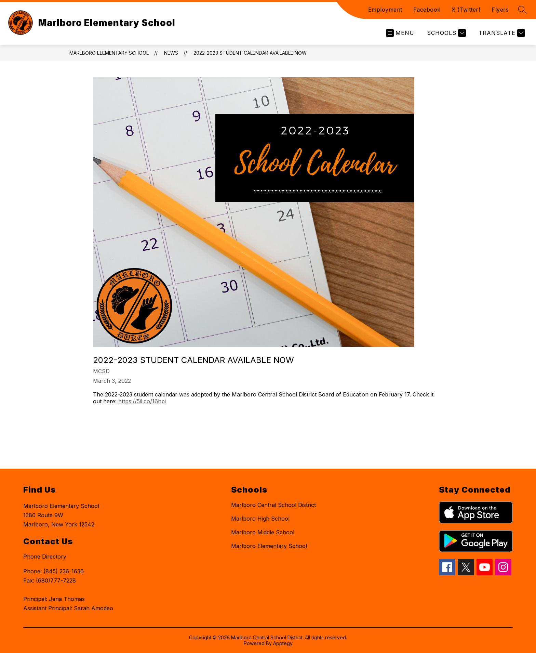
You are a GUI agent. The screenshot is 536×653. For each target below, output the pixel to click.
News (171, 53)
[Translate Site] (501, 33)
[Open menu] (400, 33)
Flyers (500, 9)
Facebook (427, 9)
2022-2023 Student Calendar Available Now (250, 53)
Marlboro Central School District (273, 504)
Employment (385, 9)
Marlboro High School (260, 518)
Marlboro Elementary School (109, 53)
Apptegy (283, 643)
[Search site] (522, 9)
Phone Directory (44, 556)
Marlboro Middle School (262, 532)
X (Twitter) (466, 9)
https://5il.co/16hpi (142, 401)
